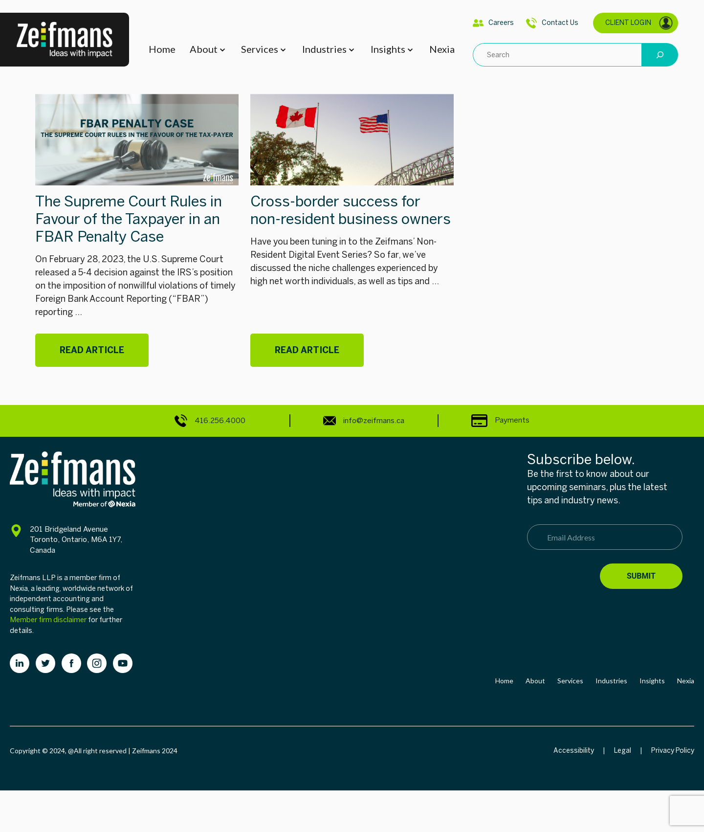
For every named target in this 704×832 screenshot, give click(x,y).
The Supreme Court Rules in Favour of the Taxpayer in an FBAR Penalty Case (128, 219)
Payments (500, 420)
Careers (493, 23)
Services (259, 49)
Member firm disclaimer (48, 619)
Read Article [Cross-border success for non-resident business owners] (307, 350)
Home (162, 49)
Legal (622, 750)
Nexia (442, 49)
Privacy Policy (672, 750)
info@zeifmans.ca (363, 420)
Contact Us (552, 23)
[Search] (660, 55)
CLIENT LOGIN (639, 23)
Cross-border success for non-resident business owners (350, 210)
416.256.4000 (210, 420)
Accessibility (573, 750)
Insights (388, 49)
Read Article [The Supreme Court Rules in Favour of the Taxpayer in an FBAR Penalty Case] (92, 350)
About (204, 49)
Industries (324, 49)
